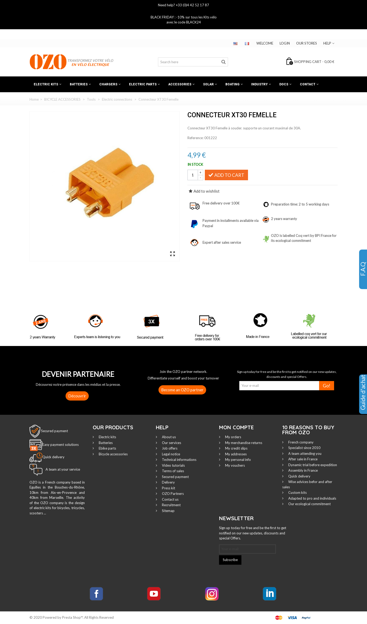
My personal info (237, 459)
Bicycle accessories (113, 454)
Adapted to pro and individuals (311, 498)
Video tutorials (173, 465)
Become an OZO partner (182, 389)
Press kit (168, 488)
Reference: (195, 138)
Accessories (179, 84)
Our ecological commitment (309, 504)
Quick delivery (298, 476)
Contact (307, 84)
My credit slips (235, 448)
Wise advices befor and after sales (307, 484)
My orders (232, 437)
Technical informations (178, 459)
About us (168, 437)
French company (300, 442)
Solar (208, 84)
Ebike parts (107, 448)
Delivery (168, 482)
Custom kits (297, 492)
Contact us (169, 499)
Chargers (108, 84)
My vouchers (234, 465)
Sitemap (168, 511)
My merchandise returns (243, 443)
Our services (171, 443)
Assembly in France (302, 470)
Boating (232, 84)
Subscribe (230, 560)
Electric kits (46, 84)
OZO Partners (172, 493)
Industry (259, 84)
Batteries (79, 84)
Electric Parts (143, 84)
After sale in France (302, 459)
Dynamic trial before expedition (312, 465)
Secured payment (54, 430)
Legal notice (170, 454)
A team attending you (304, 453)
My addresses (235, 454)
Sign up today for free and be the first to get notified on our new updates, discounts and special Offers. (252, 533)
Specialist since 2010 (303, 448)
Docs (283, 84)
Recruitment (171, 505)
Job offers (169, 448)
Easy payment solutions (60, 444)
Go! (326, 385)
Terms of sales (172, 471)
